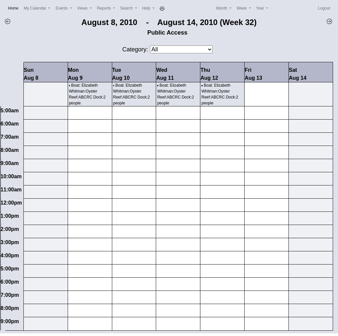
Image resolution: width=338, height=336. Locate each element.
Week (242, 8)
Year (260, 8)
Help (147, 8)
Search (127, 8)
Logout (324, 8)
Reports (104, 8)
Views (83, 8)
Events (62, 8)
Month (222, 8)
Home (14, 8)
